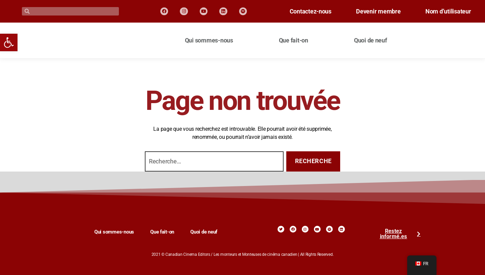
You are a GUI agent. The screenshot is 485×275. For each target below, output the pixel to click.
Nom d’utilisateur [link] (445, 14)
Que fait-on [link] (293, 40)
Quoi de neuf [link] (370, 40)
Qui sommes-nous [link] (209, 40)
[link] (9, 42)
